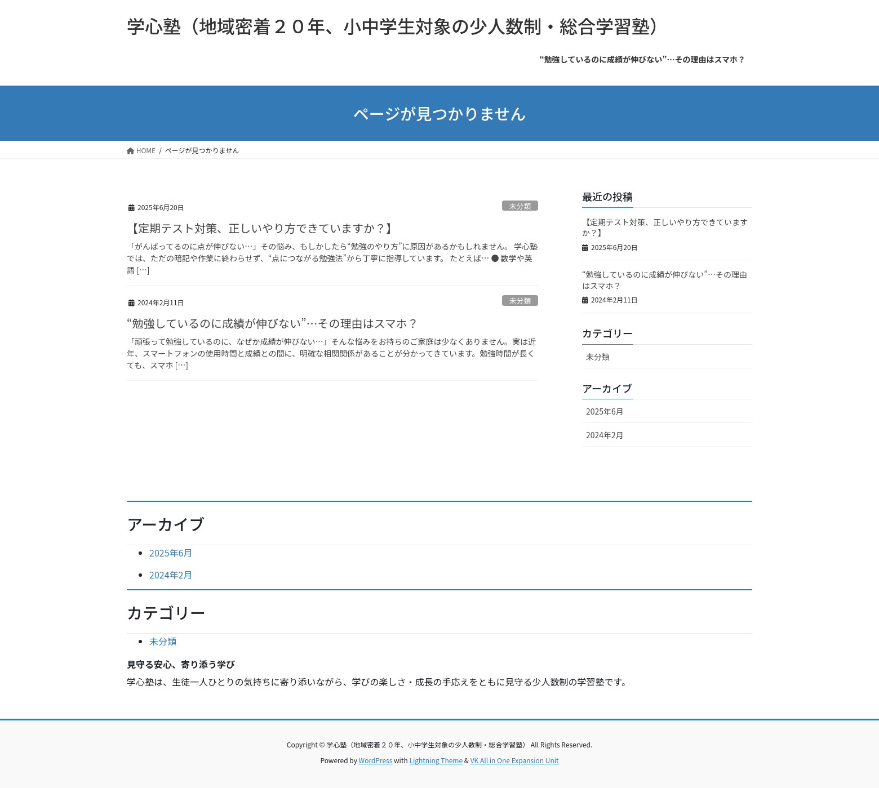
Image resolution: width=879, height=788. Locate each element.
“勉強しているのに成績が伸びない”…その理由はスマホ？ (273, 323)
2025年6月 (605, 411)
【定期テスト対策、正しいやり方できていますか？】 (262, 228)
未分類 (520, 206)
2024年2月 (605, 434)
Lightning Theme (436, 760)
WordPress (376, 760)
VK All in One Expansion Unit (514, 760)
